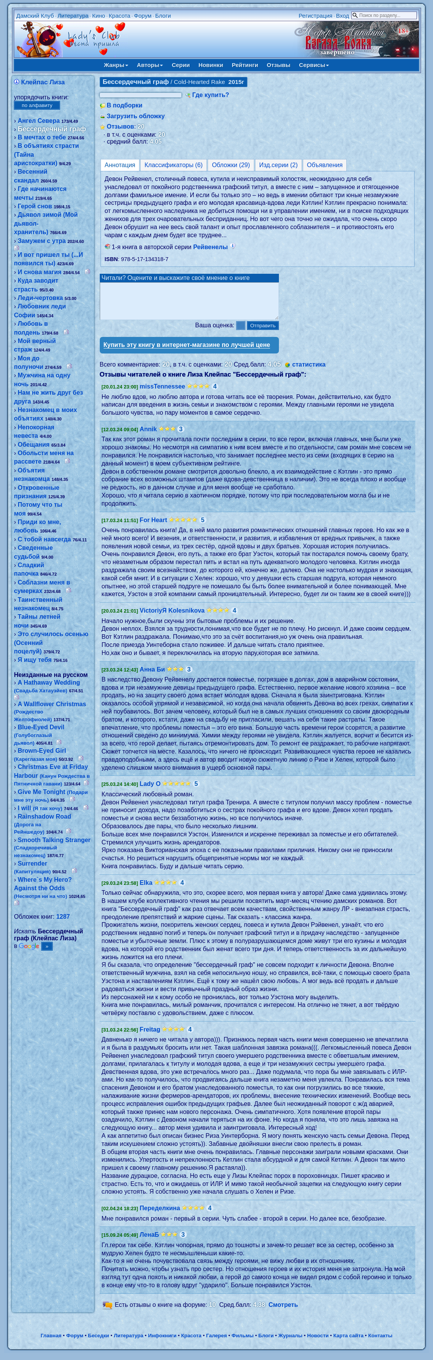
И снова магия (40, 272)
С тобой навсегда (44, 539)
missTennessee (162, 393)
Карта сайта (348, 1342)
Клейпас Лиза (43, 82)
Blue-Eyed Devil (39, 734)
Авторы (150, 65)
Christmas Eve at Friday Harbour (52, 775)
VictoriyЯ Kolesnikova (172, 617)
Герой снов (35, 206)
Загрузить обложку (136, 116)
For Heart (153, 527)
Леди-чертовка (40, 298)
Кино (98, 15)
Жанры (116, 65)
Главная (50, 1342)
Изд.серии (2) (278, 165)
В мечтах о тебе (42, 137)
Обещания (34, 444)
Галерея (216, 1342)
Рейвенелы (214, 247)
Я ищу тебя (35, 660)
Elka (146, 889)
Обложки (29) (231, 165)
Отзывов (120, 126)
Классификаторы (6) (173, 165)
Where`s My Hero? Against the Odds (43, 887)
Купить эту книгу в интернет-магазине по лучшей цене (187, 351)
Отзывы (278, 65)
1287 (63, 916)
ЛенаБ (149, 1241)
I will (40, 808)
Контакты (380, 1342)
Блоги (163, 15)
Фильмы (242, 1342)
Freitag (150, 1036)
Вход (342, 15)
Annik (148, 436)
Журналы (290, 1342)
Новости (318, 1342)
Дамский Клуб (35, 15)
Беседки (98, 1342)
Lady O (150, 790)
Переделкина (160, 1215)
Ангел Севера (39, 120)
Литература (73, 15)
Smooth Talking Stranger (52, 847)
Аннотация (120, 165)
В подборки (125, 105)
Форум (143, 15)
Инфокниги (162, 1342)
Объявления (325, 165)
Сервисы (314, 65)
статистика (309, 371)
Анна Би (152, 676)
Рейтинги (245, 65)
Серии (181, 65)
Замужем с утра (42, 241)
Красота (119, 15)
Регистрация (315, 15)
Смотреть (283, 1311)
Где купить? (210, 95)
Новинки (210, 65)
